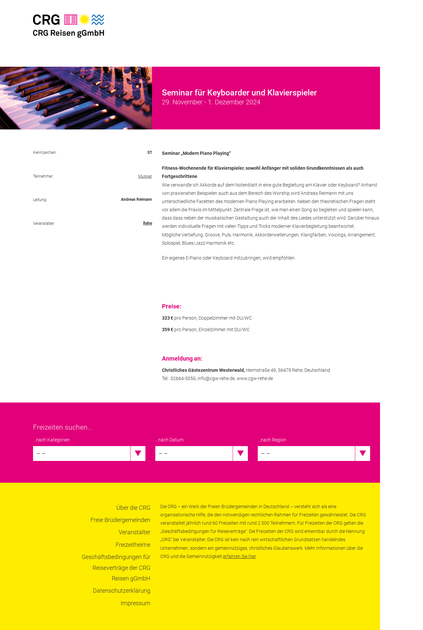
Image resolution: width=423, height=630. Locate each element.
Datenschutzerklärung (121, 590)
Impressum (135, 603)
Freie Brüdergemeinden (120, 519)
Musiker (145, 176)
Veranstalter (134, 532)
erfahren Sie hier (239, 556)
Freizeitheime (133, 544)
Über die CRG (133, 507)
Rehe (147, 223)
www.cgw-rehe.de (255, 378)
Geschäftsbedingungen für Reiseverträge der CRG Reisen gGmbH (116, 567)
